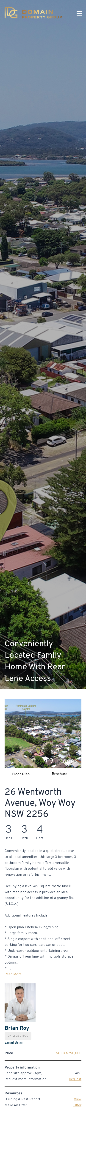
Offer (77, 1105)
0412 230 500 (18, 1036)
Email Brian (14, 1042)
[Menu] (79, 14)
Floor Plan (21, 774)
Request (75, 1079)
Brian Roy (17, 1028)
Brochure (59, 774)
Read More (13, 974)
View (77, 1099)
